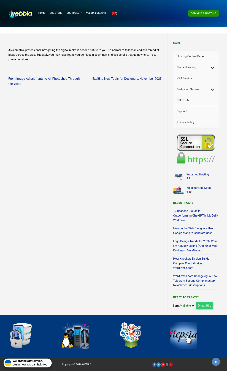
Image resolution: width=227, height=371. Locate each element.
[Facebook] (154, 364)
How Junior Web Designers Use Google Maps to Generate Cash (193, 231)
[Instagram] (167, 364)
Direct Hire (204, 305)
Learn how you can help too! (26, 362)
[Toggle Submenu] (212, 67)
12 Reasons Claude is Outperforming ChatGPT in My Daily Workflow (195, 215)
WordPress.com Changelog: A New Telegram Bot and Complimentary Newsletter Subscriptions (195, 280)
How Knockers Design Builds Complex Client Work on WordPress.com (191, 263)
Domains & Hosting (203, 13)
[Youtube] (163, 364)
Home (12, 30)
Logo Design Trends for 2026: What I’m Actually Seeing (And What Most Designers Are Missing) (195, 246)
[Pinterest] (171, 364)
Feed (18, 42)
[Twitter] (158, 364)
